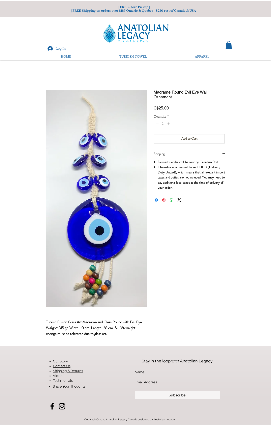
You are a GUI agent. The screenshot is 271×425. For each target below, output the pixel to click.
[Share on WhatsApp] (171, 200)
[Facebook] (52, 406)
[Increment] (169, 123)
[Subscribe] (177, 395)
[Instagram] (62, 406)
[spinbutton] (163, 123)
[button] (228, 45)
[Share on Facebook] (156, 200)
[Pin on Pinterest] (163, 200)
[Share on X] (179, 200)
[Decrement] (156, 123)
